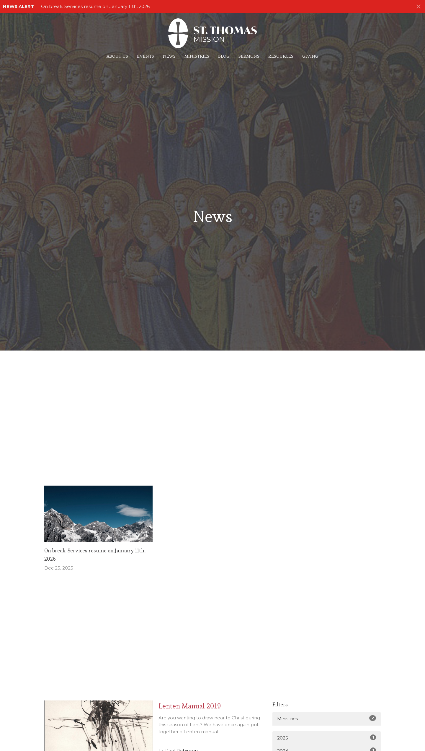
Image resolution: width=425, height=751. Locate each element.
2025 (326, 737)
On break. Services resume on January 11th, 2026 (95, 6)
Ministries (196, 56)
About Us (117, 56)
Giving (310, 56)
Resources (280, 56)
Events (145, 56)
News (169, 56)
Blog (224, 56)
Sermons (248, 56)
